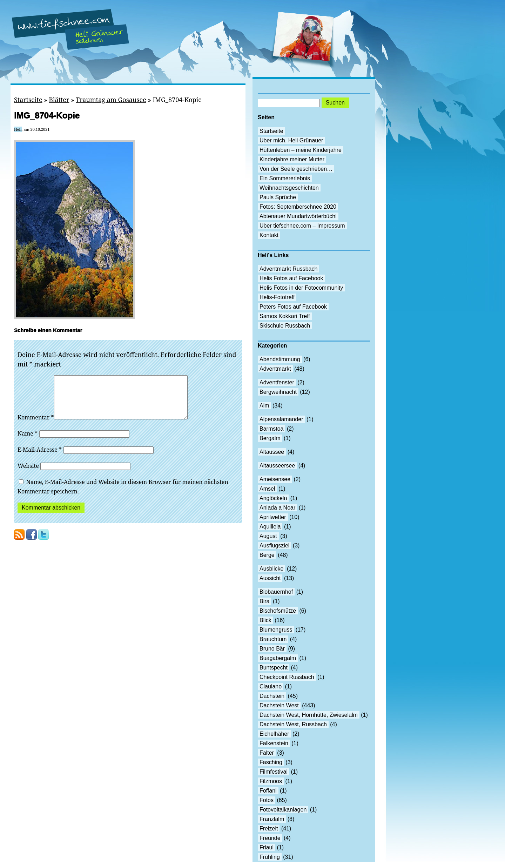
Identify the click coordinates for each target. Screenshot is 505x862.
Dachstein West (279, 705)
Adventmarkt (275, 369)
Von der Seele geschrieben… (296, 169)
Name (28, 442)
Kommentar (36, 426)
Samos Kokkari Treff (285, 316)
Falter (267, 753)
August (268, 536)
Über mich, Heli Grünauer (291, 140)
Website (28, 474)
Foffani (268, 791)
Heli (18, 129)
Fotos (267, 800)
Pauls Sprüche (278, 197)
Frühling (270, 857)
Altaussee (272, 452)
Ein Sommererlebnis (285, 178)
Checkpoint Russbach (287, 677)
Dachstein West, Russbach (293, 724)
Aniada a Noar (277, 508)
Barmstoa (271, 429)
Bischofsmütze (278, 611)
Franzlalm (272, 819)
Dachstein (272, 696)
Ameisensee (275, 479)
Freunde (270, 838)
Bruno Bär (272, 649)
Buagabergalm (278, 658)
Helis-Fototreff (277, 297)
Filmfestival (274, 772)
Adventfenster (277, 382)
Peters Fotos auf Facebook (293, 307)
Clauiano (271, 686)
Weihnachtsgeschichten (289, 188)
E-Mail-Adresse (40, 458)
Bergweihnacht (278, 392)
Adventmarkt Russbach (288, 269)
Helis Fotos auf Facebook (291, 278)
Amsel (267, 489)
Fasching (271, 762)
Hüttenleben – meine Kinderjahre (301, 150)
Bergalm (270, 438)
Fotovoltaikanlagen (283, 810)
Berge (267, 555)
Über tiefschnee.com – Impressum (302, 226)
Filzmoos (271, 781)
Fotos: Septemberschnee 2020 (298, 207)
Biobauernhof (276, 592)
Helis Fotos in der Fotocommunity (301, 288)
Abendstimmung (280, 359)
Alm (264, 406)
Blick (265, 620)
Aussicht (270, 578)
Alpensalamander (281, 419)
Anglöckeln (273, 498)
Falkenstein (274, 743)
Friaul (267, 847)
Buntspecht (274, 668)
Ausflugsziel (274, 545)
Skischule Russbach (285, 326)
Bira (264, 601)
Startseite (28, 99)
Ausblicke (271, 569)
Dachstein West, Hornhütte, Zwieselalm (309, 715)
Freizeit (269, 828)
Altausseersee (277, 466)
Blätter (59, 99)
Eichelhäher (274, 734)
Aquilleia (270, 527)
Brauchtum (273, 639)
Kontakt (269, 235)
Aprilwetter (273, 517)
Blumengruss (276, 630)
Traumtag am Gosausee (111, 99)
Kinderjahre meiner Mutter (292, 159)
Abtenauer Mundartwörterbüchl (298, 216)
